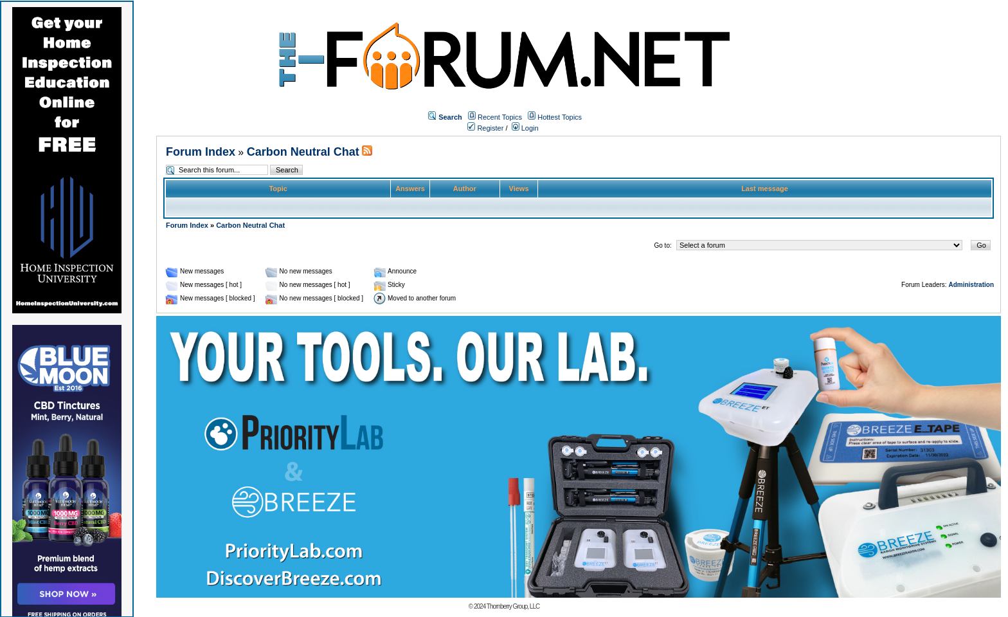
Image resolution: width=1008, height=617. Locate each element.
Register (485, 128)
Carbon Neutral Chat (303, 151)
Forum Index (200, 151)
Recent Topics (500, 117)
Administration (971, 284)
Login (525, 128)
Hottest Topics (559, 117)
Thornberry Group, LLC (513, 606)
